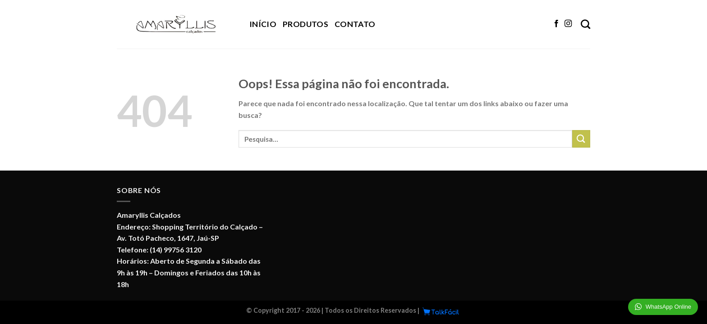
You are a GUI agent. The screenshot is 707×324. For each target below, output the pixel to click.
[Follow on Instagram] (568, 24)
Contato (355, 24)
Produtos (305, 24)
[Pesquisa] (585, 24)
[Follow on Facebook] (556, 24)
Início (262, 24)
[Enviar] (581, 139)
